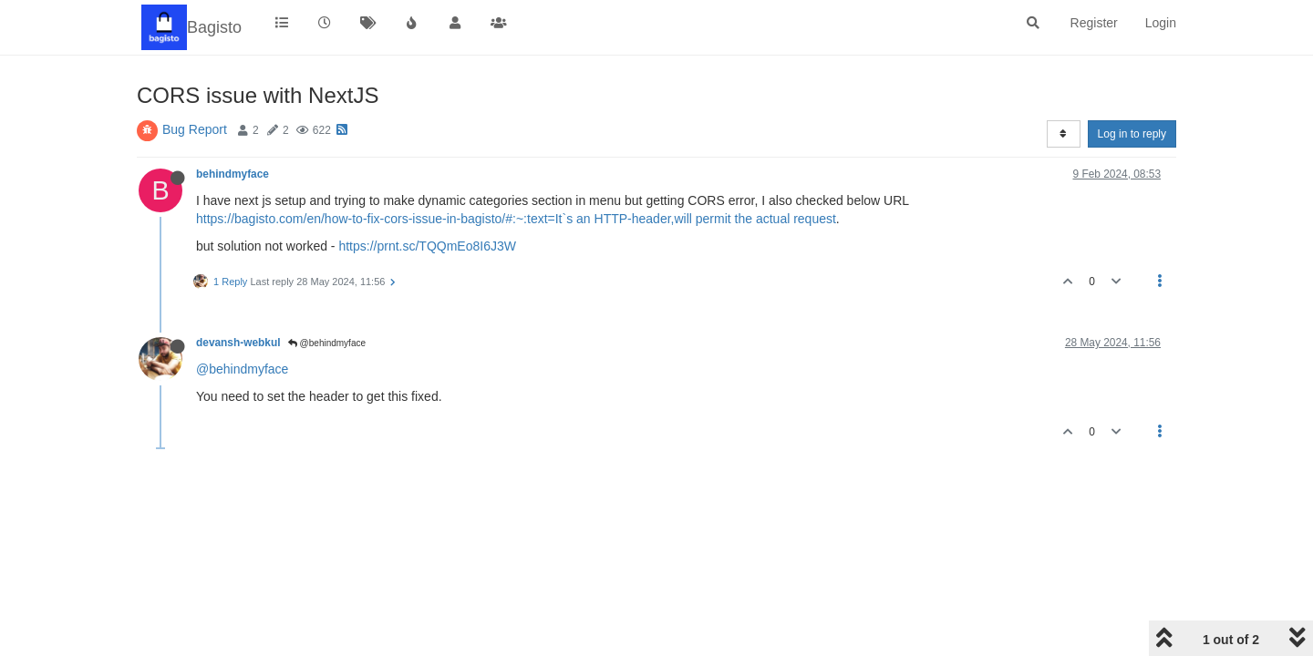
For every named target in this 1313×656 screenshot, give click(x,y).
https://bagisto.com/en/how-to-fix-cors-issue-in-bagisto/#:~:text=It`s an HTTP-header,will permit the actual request (516, 218)
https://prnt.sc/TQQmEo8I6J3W (427, 246)
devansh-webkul (238, 342)
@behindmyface (327, 343)
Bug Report (194, 129)
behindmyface (232, 174)
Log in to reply (1132, 134)
